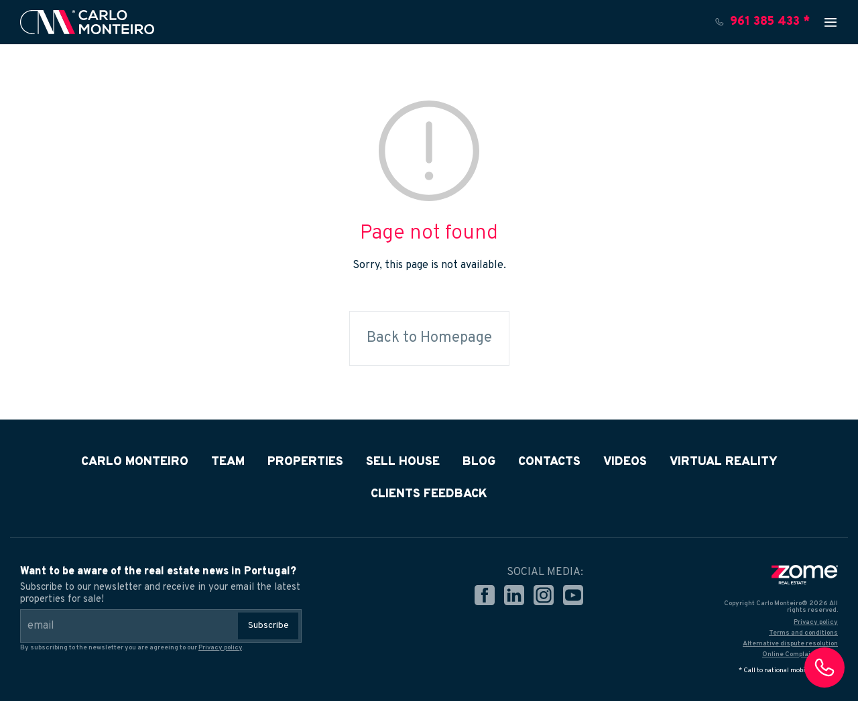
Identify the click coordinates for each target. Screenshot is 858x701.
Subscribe (268, 625)
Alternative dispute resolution (790, 643)
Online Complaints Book (800, 654)
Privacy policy (220, 647)
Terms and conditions (803, 633)
